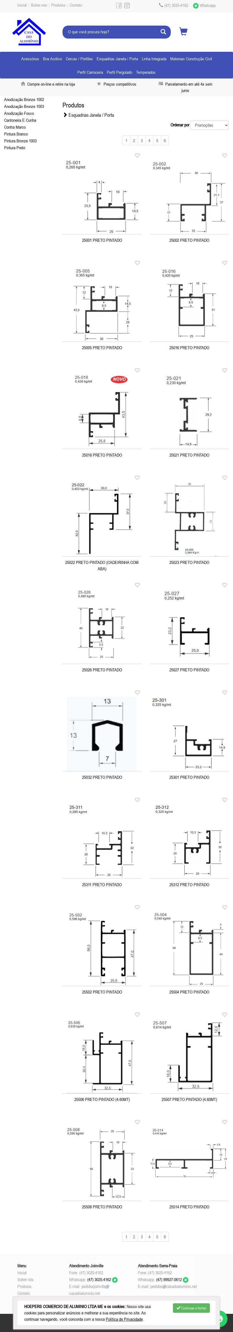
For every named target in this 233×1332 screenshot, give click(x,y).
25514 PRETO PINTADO (189, 1206)
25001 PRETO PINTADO (102, 240)
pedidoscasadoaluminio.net (173, 1286)
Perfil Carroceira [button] (90, 72)
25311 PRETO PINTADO (102, 884)
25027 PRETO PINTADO (189, 669)
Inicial (22, 4)
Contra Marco (15, 126)
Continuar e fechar (191, 1308)
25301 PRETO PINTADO (189, 777)
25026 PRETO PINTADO (102, 669)
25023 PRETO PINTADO (189, 562)
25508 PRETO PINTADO (102, 1206)
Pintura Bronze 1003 (20, 140)
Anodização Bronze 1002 (24, 99)
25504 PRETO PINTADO (189, 991)
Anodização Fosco (19, 113)
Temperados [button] (146, 72)
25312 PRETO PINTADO (189, 884)
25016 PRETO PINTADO (189, 347)
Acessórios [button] (30, 58)
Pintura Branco (16, 133)
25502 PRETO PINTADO (102, 991)
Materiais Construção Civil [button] (191, 58)
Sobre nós (39, 4)
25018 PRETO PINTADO (102, 454)
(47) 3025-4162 (102, 1279)
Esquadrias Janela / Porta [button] (117, 58)
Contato (76, 4)
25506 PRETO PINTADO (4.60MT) (102, 1099)
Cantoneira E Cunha (20, 120)
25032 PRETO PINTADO (102, 777)
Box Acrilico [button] (52, 58)
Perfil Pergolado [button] (119, 72)
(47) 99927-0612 (172, 1279)
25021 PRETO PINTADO (189, 454)
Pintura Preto (14, 147)
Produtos (58, 4)
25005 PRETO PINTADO (102, 347)
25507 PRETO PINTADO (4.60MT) (189, 1099)
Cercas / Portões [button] (79, 58)
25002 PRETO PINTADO (189, 240)
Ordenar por (179, 124)
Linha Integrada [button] (154, 58)
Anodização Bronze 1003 (24, 106)
